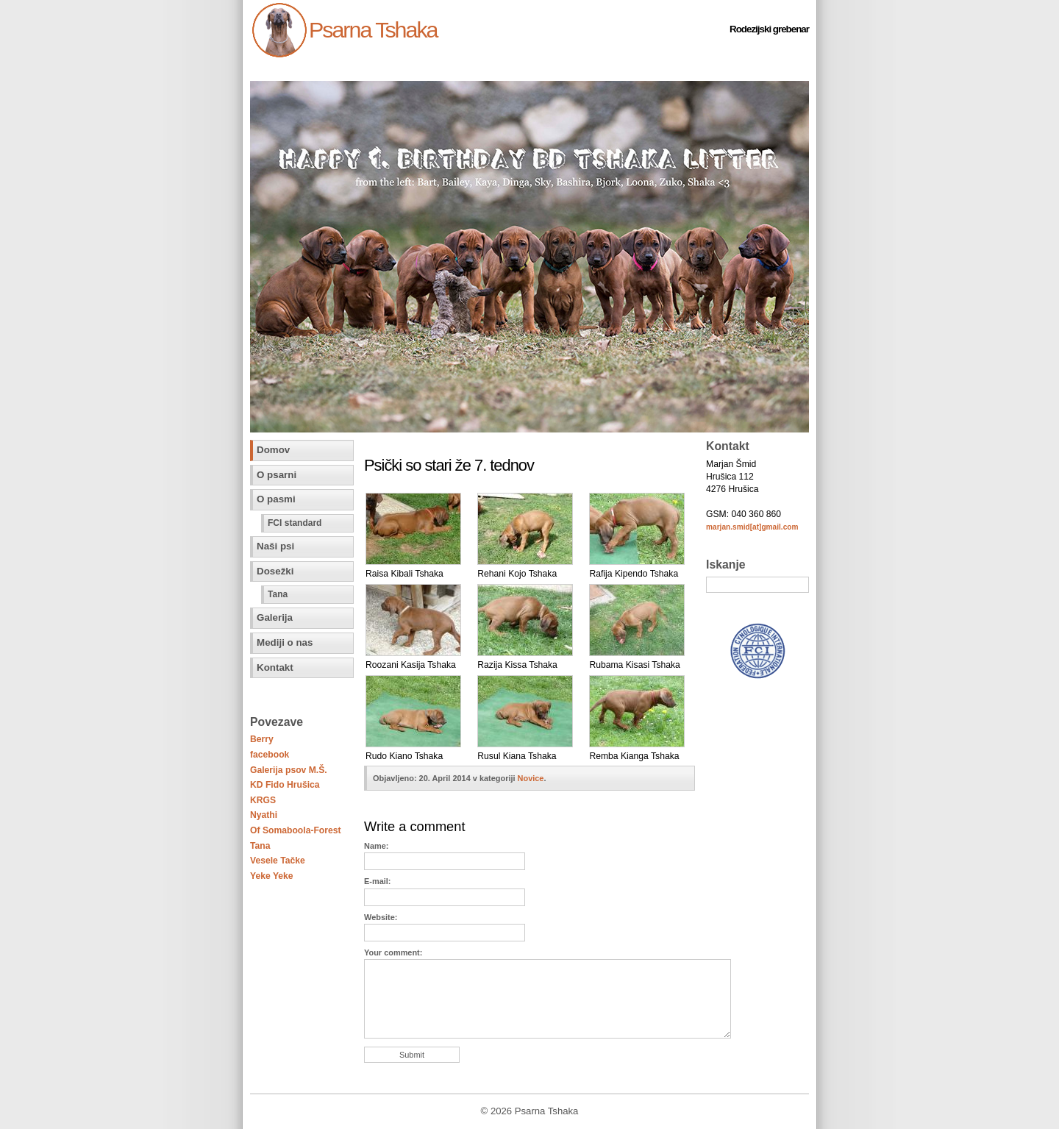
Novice (531, 778)
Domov (273, 449)
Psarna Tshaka (373, 29)
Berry (262, 739)
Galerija (275, 617)
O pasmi (276, 499)
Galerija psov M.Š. (288, 770)
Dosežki (275, 571)
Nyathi (263, 815)
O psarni (276, 474)
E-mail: (377, 881)
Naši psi (275, 546)
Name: (376, 845)
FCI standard (294, 523)
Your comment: (393, 952)
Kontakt (275, 667)
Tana (278, 594)
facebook (269, 754)
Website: (380, 917)
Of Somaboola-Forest (295, 830)
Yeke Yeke (271, 876)
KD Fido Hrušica (285, 785)
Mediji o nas (285, 642)
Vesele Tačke (277, 860)
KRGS (263, 800)
